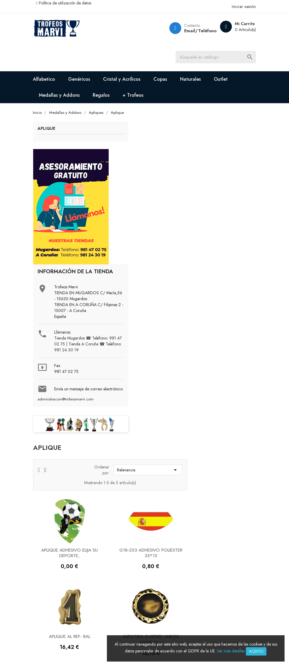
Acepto (256, 651)
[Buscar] (218, 57)
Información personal (170, 554)
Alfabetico (49, 80)
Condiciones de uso (114, 613)
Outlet (226, 80)
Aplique (51, 130)
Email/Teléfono (195, 30)
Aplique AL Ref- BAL (147, 321)
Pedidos (157, 563)
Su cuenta (161, 538)
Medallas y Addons (64, 96)
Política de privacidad (116, 595)
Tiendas (46, 572)
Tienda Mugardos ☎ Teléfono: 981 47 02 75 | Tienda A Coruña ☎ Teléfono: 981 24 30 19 (80, 372)
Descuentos (105, 563)
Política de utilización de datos (70, 3)
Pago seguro (106, 554)
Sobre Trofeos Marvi (59, 554)
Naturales (195, 80)
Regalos (106, 96)
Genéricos (84, 80)
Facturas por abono (168, 572)
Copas (165, 80)
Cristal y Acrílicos (126, 80)
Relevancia (217, 154)
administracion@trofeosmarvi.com (70, 436)
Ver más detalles (231, 651)
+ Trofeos (138, 96)
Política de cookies (113, 604)
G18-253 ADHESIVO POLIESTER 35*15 (219, 236)
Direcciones (161, 581)
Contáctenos (50, 563)
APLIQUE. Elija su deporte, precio (147, 412)
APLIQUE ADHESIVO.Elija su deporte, (147, 236)
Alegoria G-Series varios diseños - (219, 324)
